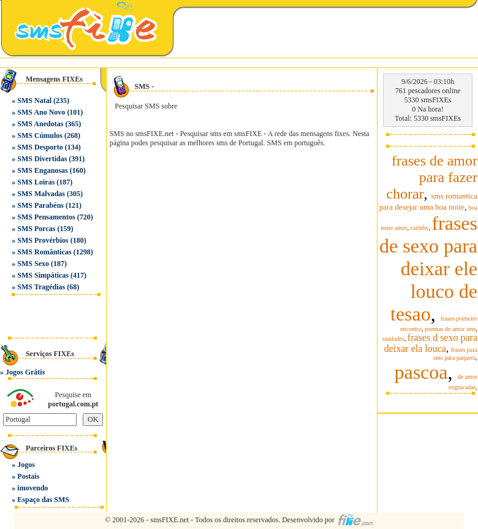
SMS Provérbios (42, 240)
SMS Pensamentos (46, 217)
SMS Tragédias (41, 287)
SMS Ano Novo (41, 112)
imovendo (32, 488)
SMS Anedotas (40, 124)
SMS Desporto (40, 147)
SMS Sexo (33, 263)
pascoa (420, 372)
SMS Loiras (36, 182)
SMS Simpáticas (43, 275)
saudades (393, 338)
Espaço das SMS (43, 499)
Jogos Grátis (25, 372)
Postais (28, 476)
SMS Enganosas (42, 170)
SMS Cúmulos (40, 135)
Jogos (26, 464)
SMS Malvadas (41, 193)
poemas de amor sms (450, 328)
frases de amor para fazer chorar (431, 177)
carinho (419, 227)
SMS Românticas (44, 252)
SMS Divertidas (42, 158)
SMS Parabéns (40, 205)
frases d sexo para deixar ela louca (430, 343)
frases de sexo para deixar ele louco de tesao (428, 268)
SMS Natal (34, 100)
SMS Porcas (36, 228)
